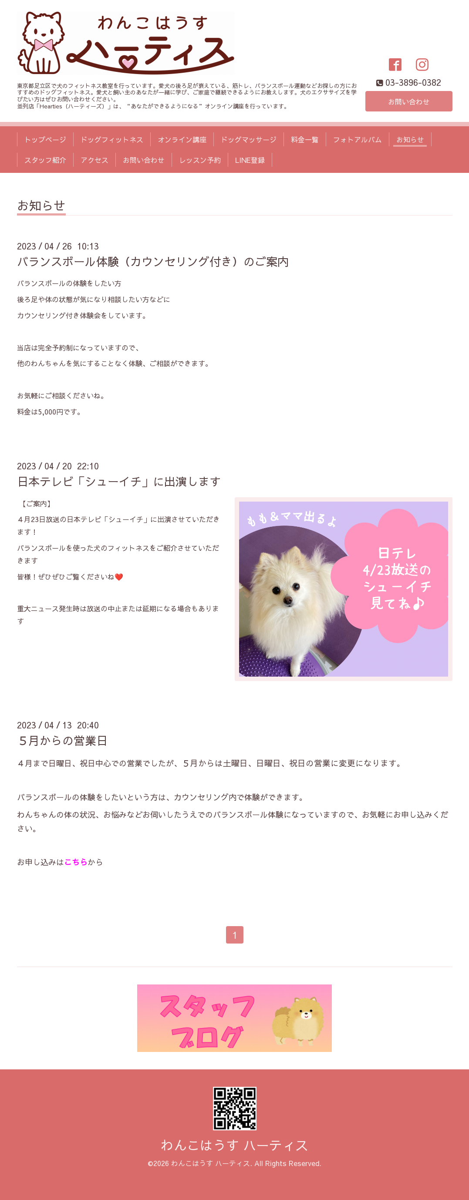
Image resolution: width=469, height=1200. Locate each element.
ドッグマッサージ (249, 139)
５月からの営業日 (62, 740)
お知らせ (410, 139)
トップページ (45, 139)
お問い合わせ (409, 101)
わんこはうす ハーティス (234, 1145)
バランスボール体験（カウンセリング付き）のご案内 (153, 261)
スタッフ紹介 (45, 160)
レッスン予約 (200, 160)
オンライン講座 (182, 139)
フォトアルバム (357, 139)
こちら (76, 861)
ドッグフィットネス (112, 139)
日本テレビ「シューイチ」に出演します (119, 481)
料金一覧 (305, 139)
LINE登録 (250, 160)
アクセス (94, 160)
